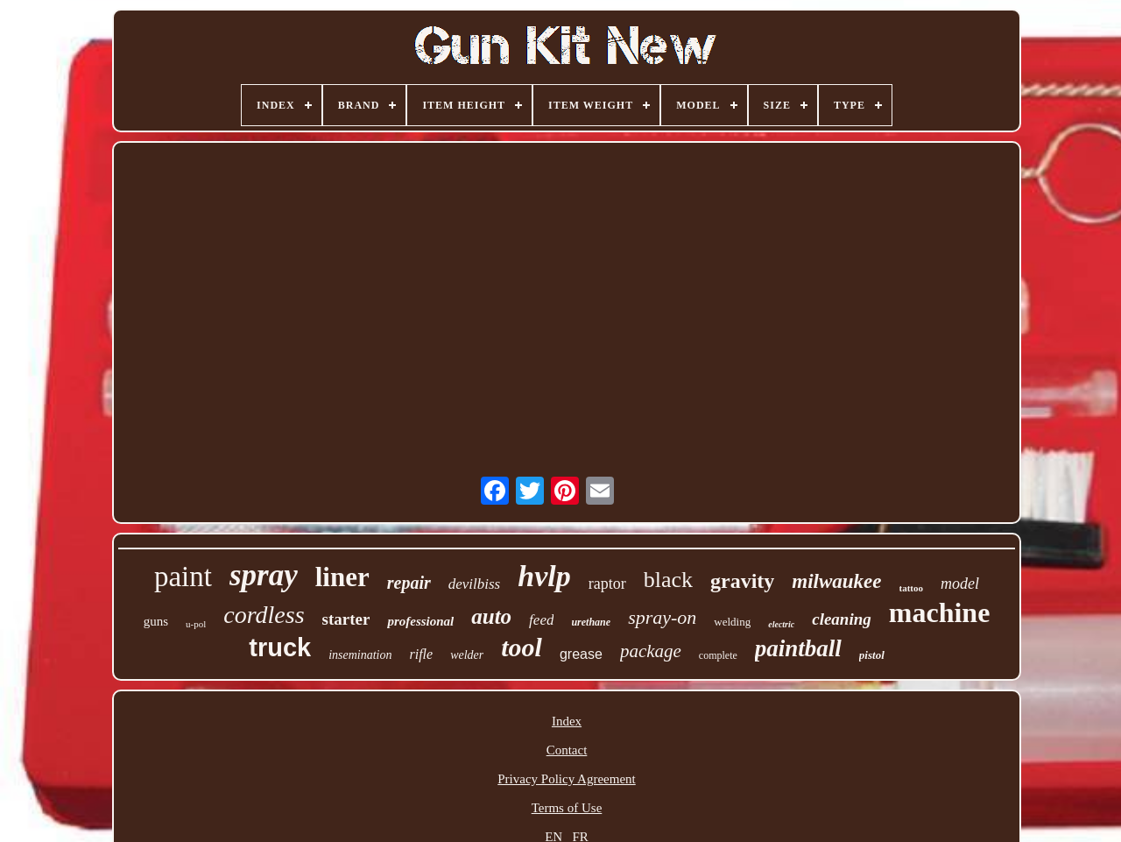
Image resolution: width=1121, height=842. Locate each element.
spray (263, 575)
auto (491, 616)
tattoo (911, 588)
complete (718, 655)
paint (183, 576)
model (960, 583)
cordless (263, 614)
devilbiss (474, 584)
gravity (742, 581)
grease (581, 654)
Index (567, 721)
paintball (798, 648)
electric (781, 624)
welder (466, 655)
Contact (567, 750)
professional (420, 621)
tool (521, 647)
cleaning (841, 619)
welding (732, 621)
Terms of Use (567, 808)
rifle (422, 654)
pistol (872, 655)
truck (280, 647)
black (668, 579)
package (650, 651)
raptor (607, 583)
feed (541, 620)
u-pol (196, 624)
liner (342, 577)
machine (940, 612)
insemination (359, 655)
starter (346, 619)
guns (156, 621)
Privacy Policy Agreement (566, 779)
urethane (590, 622)
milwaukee (836, 581)
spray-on (662, 617)
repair (409, 582)
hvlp (544, 576)
